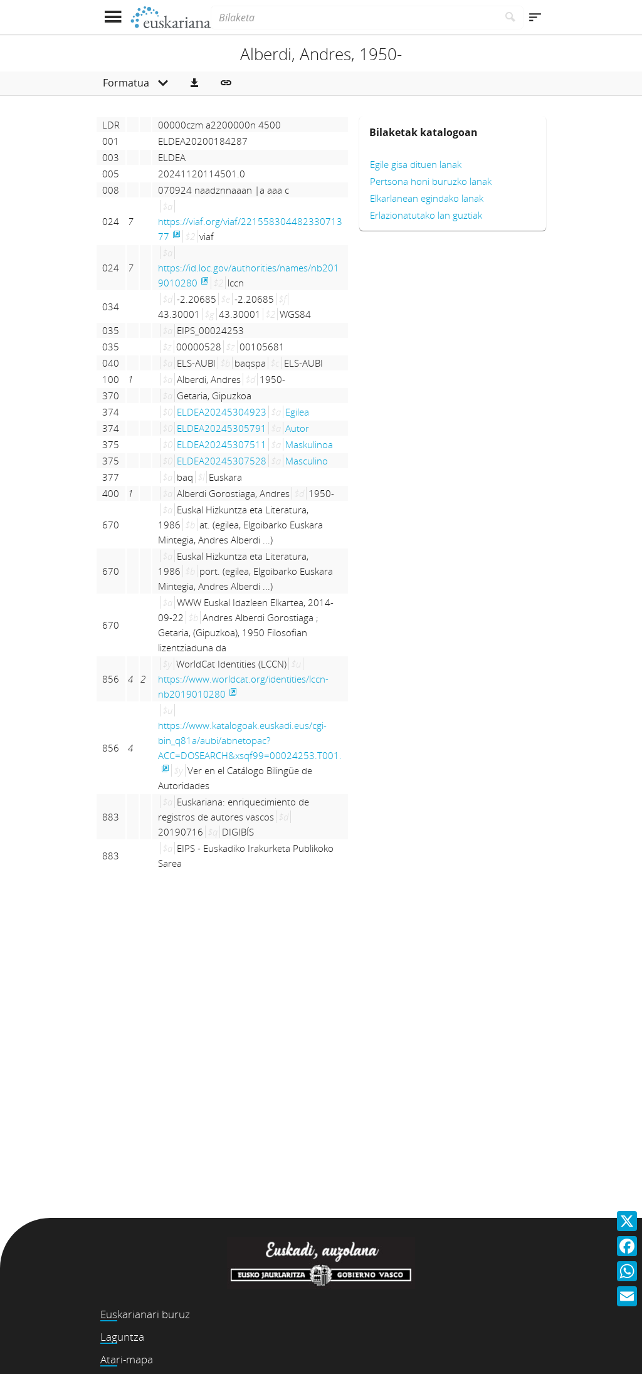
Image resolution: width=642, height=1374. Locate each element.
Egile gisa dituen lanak (415, 164)
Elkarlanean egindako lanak (426, 198)
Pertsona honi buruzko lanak (431, 181)
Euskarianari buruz (145, 1314)
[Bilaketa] (354, 17)
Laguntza (122, 1336)
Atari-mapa (126, 1359)
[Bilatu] (511, 17)
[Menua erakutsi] (112, 17)
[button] (194, 83)
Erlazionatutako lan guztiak (426, 215)
